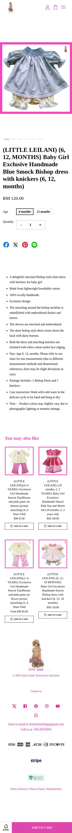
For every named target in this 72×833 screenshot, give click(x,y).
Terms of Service (19, 789)
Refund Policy (54, 789)
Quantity (8, 221)
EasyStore (54, 675)
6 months (25, 211)
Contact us (36, 691)
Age (5, 211)
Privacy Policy (37, 789)
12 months (43, 211)
